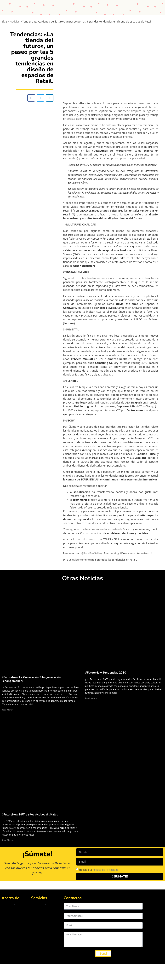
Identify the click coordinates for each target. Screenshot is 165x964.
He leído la (99, 870)
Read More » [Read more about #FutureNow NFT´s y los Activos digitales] (7, 840)
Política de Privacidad (105, 870)
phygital (107, 374)
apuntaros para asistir (132, 158)
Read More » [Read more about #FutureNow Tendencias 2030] (91, 698)
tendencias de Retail (77, 154)
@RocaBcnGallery (91, 553)
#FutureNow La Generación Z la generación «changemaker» (31, 679)
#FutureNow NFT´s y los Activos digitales (30, 814)
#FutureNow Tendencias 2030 (105, 673)
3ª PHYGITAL (71, 329)
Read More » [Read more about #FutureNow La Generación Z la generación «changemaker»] (7, 709)
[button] (31, 98)
